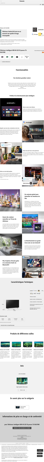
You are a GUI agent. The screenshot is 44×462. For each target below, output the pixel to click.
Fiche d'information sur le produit (39, 50)
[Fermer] (43, 453)
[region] (22, 453)
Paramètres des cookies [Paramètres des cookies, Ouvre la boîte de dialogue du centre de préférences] (40, 450)
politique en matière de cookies (18, 457)
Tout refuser (39, 453)
